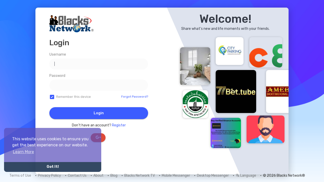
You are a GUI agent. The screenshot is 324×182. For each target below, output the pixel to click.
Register (119, 125)
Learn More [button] (23, 151)
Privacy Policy (49, 175)
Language (246, 175)
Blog (113, 175)
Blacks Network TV (139, 175)
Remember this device (73, 97)
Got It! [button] (53, 167)
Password (57, 76)
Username (57, 54)
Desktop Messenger (213, 175)
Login (99, 113)
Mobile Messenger (176, 175)
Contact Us (77, 175)
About (98, 175)
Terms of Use (20, 175)
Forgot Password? (134, 96)
